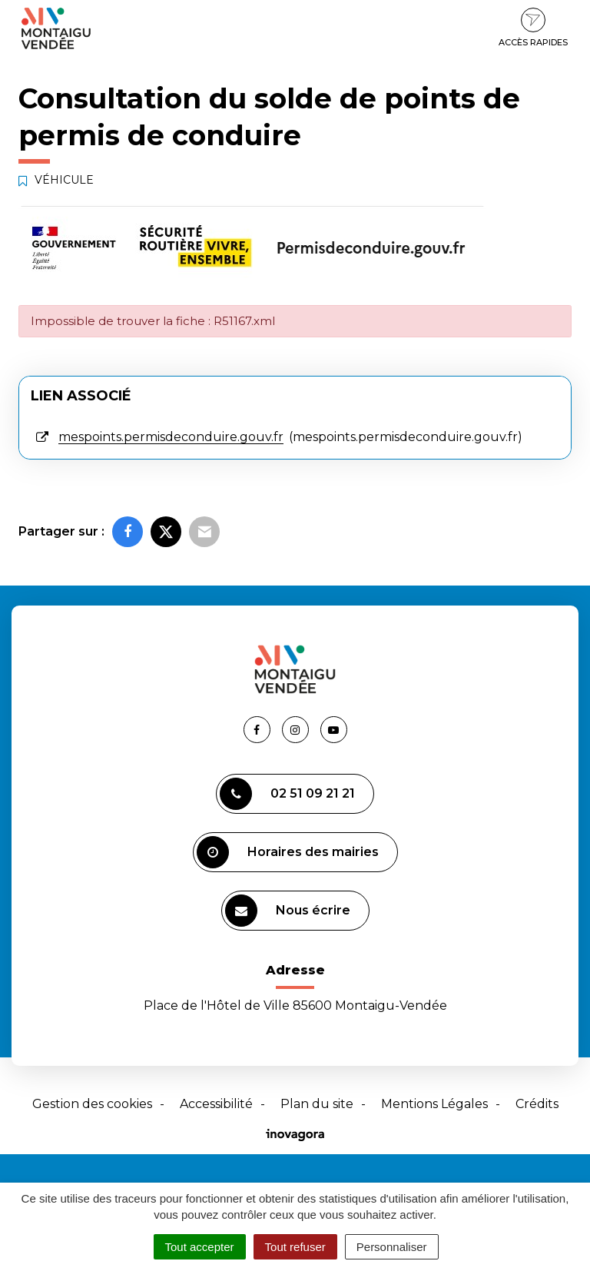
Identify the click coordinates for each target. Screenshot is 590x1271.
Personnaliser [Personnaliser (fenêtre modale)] (391, 1246)
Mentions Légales (434, 1104)
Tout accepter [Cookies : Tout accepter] (199, 1246)
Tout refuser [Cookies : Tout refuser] (295, 1246)
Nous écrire (287, 910)
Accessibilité (216, 1104)
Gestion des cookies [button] (92, 1104)
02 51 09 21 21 (287, 794)
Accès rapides (533, 28)
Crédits (537, 1104)
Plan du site (316, 1104)
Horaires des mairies (288, 852)
